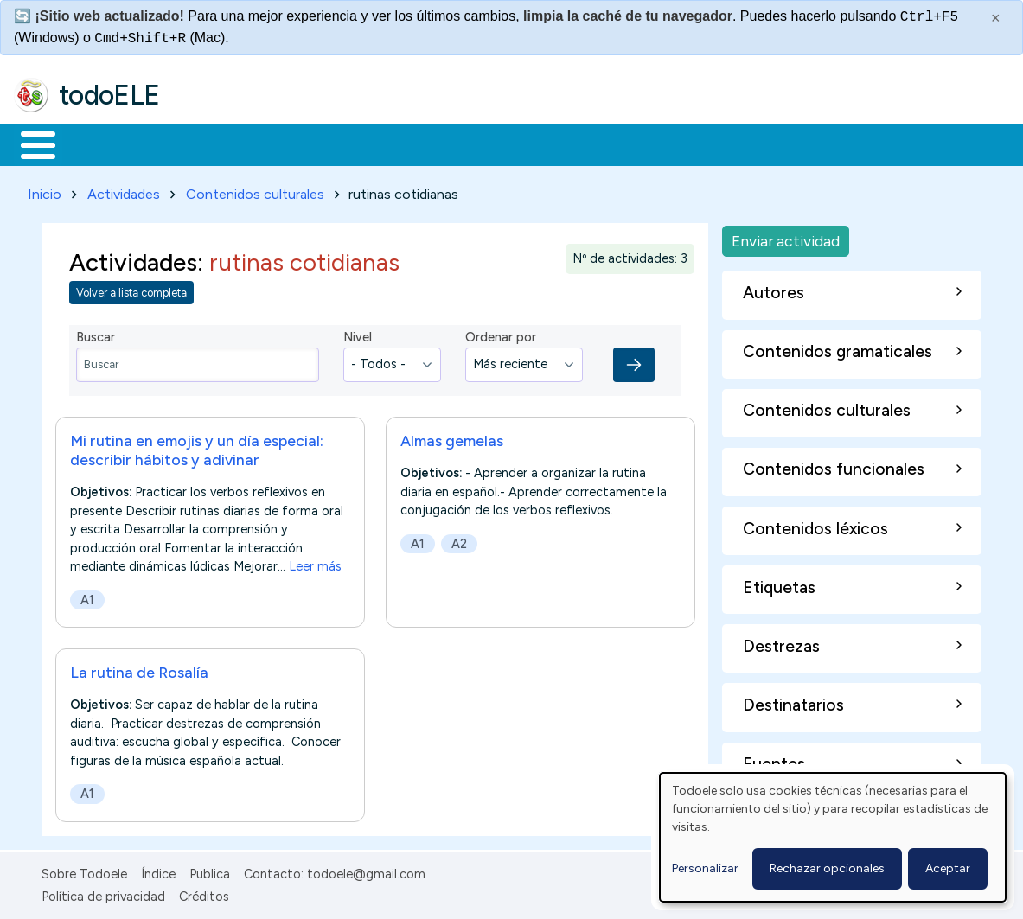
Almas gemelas (451, 437)
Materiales (96, 143)
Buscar (710, 143)
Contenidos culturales (255, 190)
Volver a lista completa (131, 290)
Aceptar (947, 868)
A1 (87, 596)
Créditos (204, 894)
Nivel (357, 334)
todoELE (109, 95)
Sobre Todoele (84, 870)
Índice (158, 870)
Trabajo (311, 143)
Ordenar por (500, 334)
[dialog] (833, 837)
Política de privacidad (103, 894)
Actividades (123, 190)
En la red (408, 143)
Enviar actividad (786, 237)
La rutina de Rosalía (139, 669)
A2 (459, 540)
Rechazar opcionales (827, 868)
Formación (208, 143)
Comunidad (633, 143)
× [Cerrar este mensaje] (996, 18)
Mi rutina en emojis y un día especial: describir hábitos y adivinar (196, 446)
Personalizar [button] (705, 868)
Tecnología (517, 143)
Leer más (315, 563)
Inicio (29, 143)
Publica (209, 870)
